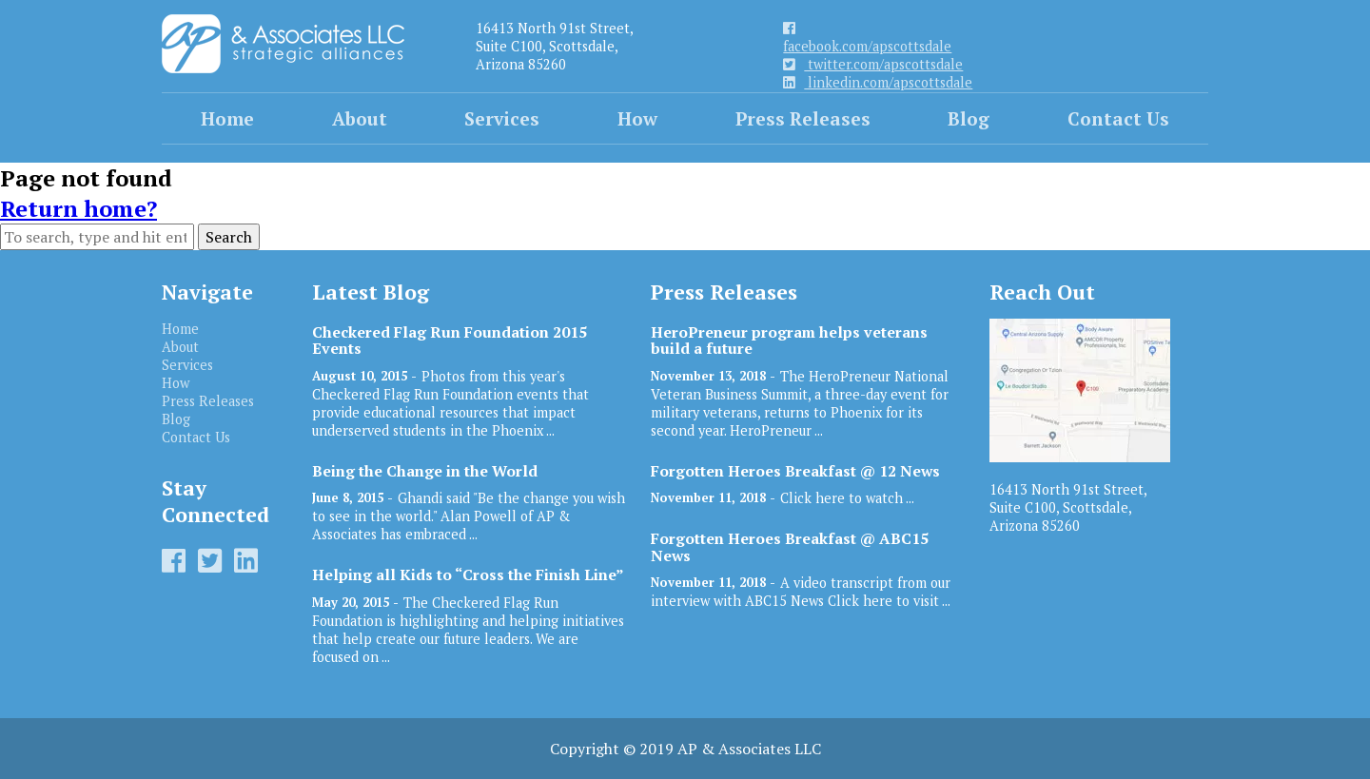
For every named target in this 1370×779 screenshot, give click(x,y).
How (637, 118)
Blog (968, 118)
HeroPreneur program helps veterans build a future (789, 340)
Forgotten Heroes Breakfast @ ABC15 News (790, 547)
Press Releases (803, 118)
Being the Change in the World (425, 471)
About (359, 118)
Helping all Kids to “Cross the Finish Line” (468, 575)
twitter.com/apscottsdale (873, 64)
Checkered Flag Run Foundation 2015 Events (449, 340)
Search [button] (229, 236)
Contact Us (1118, 118)
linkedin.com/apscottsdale (877, 82)
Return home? (78, 208)
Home (227, 118)
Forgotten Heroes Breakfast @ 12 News (795, 471)
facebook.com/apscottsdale (867, 38)
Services (501, 118)
